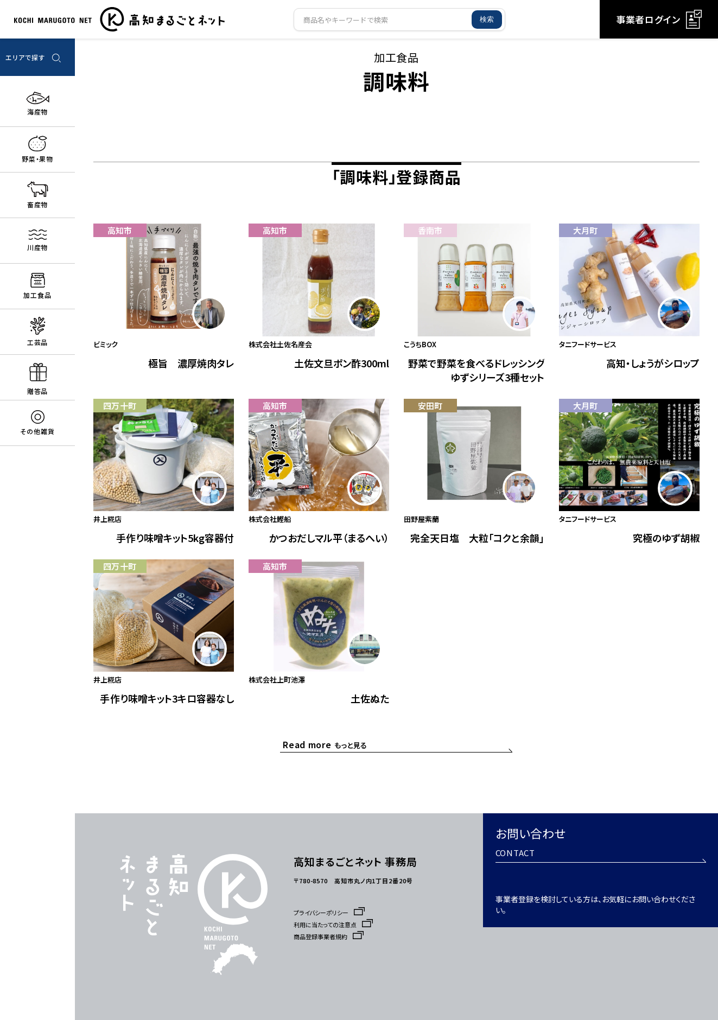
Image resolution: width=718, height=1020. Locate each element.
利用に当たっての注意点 (336, 924)
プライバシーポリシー (332, 912)
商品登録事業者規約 (331, 936)
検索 (487, 19)
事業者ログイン (659, 19)
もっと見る (328, 758)
